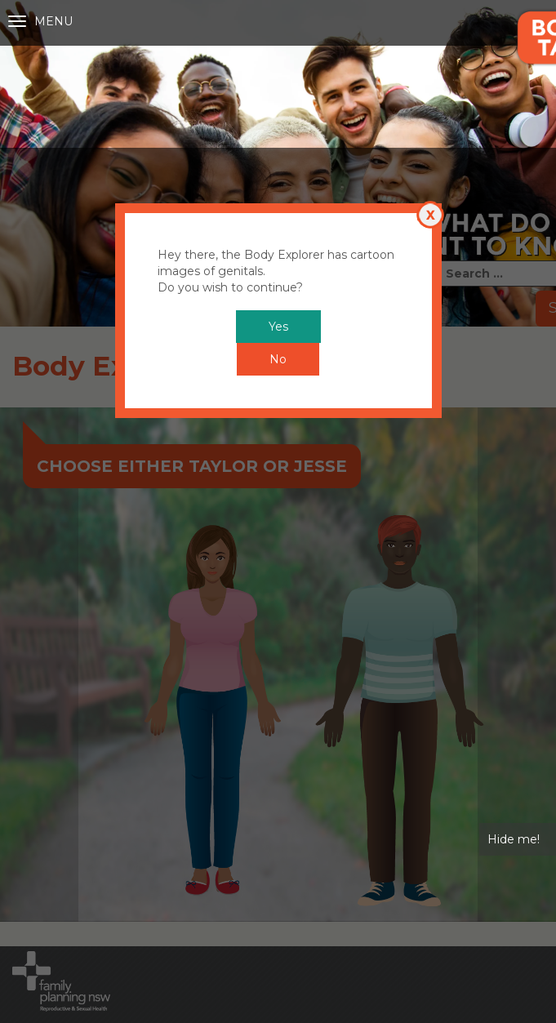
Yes (278, 178)
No (278, 211)
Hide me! (513, 691)
